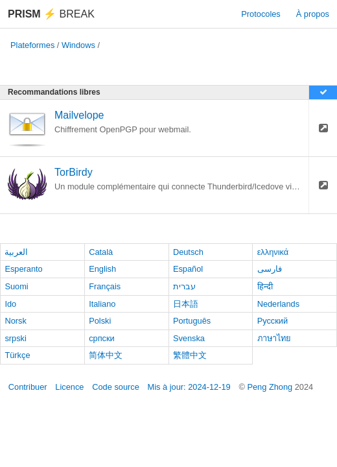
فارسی (269, 269)
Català (101, 252)
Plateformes (32, 45)
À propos (312, 14)
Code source (115, 387)
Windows (78, 45)
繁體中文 (190, 355)
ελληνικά (273, 252)
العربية (16, 252)
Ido (10, 304)
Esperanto (23, 269)
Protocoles (260, 14)
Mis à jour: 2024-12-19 (189, 387)
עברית (184, 286)
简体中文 (105, 355)
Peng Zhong (270, 387)
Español (188, 269)
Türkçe (17, 355)
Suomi (16, 286)
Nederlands (278, 304)
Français (105, 286)
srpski (15, 338)
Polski (100, 321)
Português (192, 321)
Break (51, 13)
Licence (69, 387)
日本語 (185, 304)
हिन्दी (265, 286)
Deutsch (188, 252)
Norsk (15, 321)
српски (102, 338)
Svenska (189, 338)
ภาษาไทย (274, 338)
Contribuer (27, 387)
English (102, 269)
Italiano (102, 304)
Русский (272, 321)
